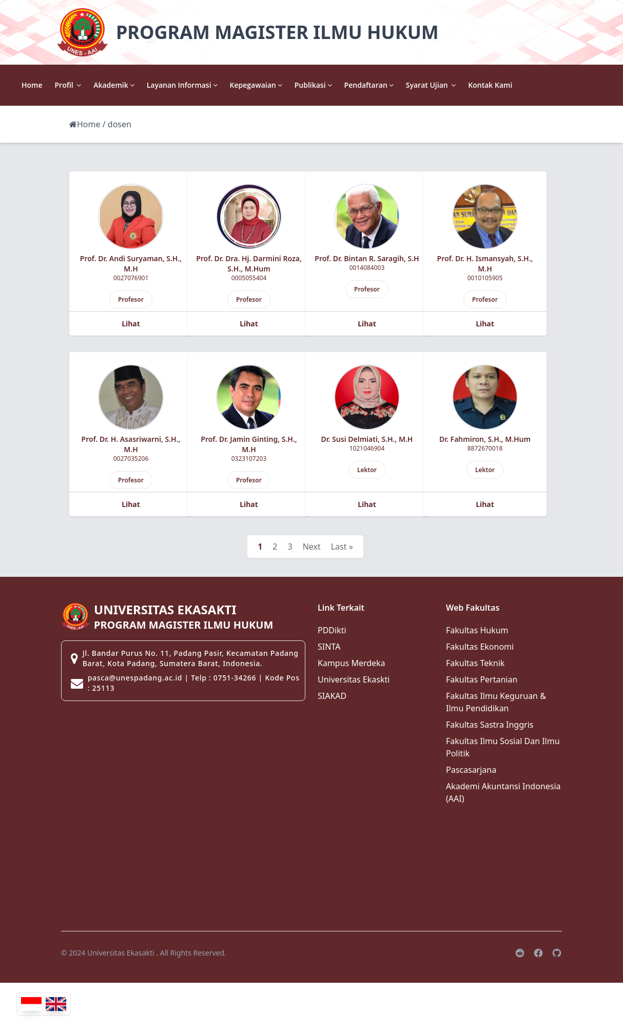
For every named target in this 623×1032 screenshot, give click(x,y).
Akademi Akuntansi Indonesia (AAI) (503, 792)
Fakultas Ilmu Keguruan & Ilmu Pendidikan (496, 702)
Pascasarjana (471, 769)
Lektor (367, 469)
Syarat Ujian (520, 85)
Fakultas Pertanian (481, 679)
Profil (157, 85)
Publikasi (402, 85)
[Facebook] (538, 953)
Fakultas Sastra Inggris (489, 724)
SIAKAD (332, 696)
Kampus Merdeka (351, 663)
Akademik (203, 85)
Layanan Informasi (271, 85)
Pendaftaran (457, 85)
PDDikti (332, 630)
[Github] (557, 953)
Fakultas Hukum (477, 630)
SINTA (329, 646)
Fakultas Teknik (475, 663)
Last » (342, 546)
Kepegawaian (345, 85)
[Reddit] (520, 953)
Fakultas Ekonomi (480, 646)
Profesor (131, 299)
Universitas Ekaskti (354, 679)
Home (121, 85)
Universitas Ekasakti (120, 953)
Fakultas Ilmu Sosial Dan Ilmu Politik (503, 747)
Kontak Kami (579, 85)
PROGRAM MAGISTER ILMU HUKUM (277, 32)
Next (312, 546)
